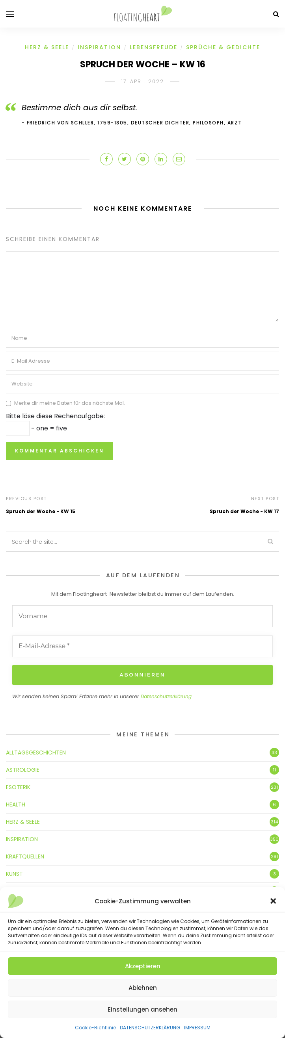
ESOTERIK (18, 787)
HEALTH (15, 804)
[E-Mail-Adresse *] (142, 646)
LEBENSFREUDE (153, 47)
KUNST (14, 874)
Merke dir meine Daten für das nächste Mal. (69, 403)
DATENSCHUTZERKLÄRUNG (150, 1027)
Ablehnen (143, 988)
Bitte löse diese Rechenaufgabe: (55, 416)
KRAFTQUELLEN (25, 856)
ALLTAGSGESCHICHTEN (36, 752)
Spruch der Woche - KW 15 (40, 511)
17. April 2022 (142, 81)
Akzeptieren (142, 966)
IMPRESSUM (197, 1027)
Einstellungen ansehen (142, 1009)
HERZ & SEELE (47, 47)
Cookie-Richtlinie (95, 1027)
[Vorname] (142, 616)
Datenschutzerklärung (166, 696)
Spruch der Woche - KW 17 (244, 511)
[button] (273, 901)
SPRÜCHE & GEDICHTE (223, 47)
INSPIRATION (99, 47)
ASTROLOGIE (22, 770)
